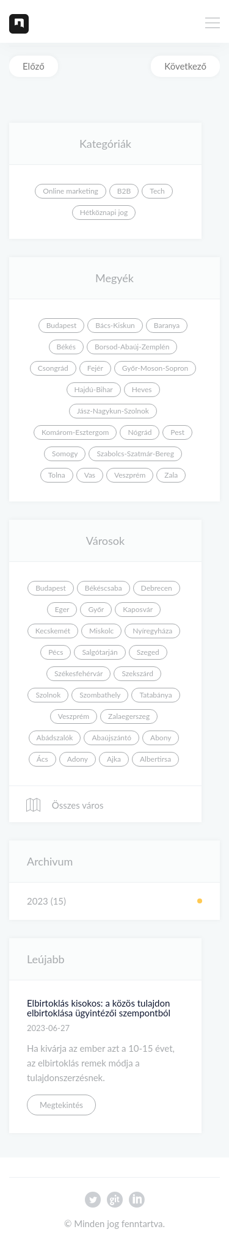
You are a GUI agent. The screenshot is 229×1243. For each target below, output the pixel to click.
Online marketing (70, 190)
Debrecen (156, 587)
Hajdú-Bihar (94, 389)
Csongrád (53, 368)
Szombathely (99, 694)
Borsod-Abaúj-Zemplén (132, 346)
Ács (42, 759)
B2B (124, 190)
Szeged (148, 652)
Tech (157, 190)
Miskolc (101, 630)
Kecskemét (52, 630)
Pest (177, 432)
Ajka (114, 759)
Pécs (55, 652)
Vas (89, 474)
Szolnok (47, 694)
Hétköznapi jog (104, 212)
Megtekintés (61, 1105)
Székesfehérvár (78, 673)
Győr (96, 609)
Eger (62, 609)
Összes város (64, 805)
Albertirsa (155, 759)
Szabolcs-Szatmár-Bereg (134, 453)
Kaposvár (138, 609)
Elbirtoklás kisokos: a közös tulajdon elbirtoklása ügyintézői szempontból (98, 1008)
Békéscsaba (103, 587)
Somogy (65, 453)
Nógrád (139, 432)
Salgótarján (99, 652)
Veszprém (129, 474)
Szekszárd (137, 673)
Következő (185, 65)
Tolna (56, 474)
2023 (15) (46, 900)
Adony (77, 759)
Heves (142, 389)
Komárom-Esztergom (75, 432)
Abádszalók (55, 737)
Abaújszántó (111, 737)
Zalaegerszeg (129, 716)
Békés (66, 346)
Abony (160, 737)
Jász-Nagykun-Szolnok (113, 410)
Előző (34, 65)
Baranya (167, 325)
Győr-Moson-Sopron (155, 368)
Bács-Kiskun (115, 325)
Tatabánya (155, 694)
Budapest (61, 325)
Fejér (95, 368)
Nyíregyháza (152, 630)
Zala (171, 474)
